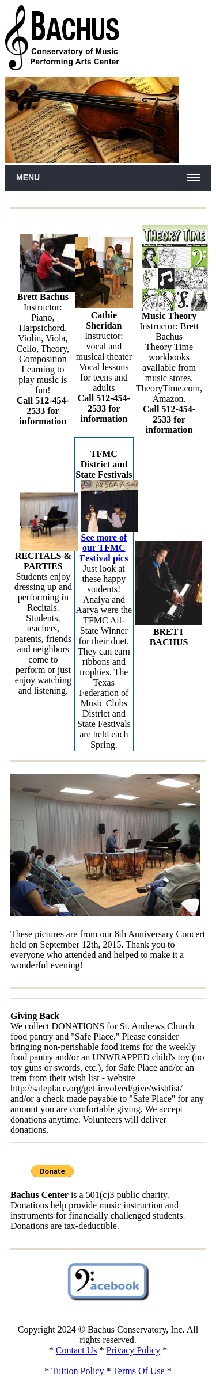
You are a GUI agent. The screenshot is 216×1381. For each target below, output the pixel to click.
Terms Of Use (139, 1371)
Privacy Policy (133, 1350)
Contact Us (76, 1350)
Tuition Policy (77, 1371)
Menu (28, 177)
